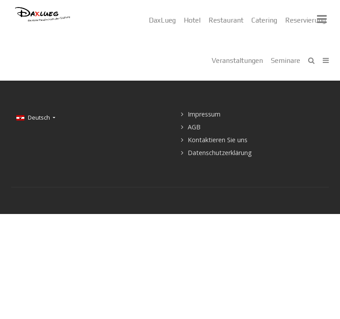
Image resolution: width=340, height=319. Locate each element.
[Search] (311, 60)
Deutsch (33, 117)
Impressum (204, 114)
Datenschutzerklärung (220, 152)
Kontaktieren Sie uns (217, 140)
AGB (194, 127)
